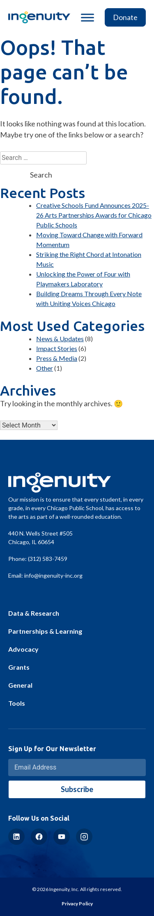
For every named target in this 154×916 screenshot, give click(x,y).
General (20, 685)
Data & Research (33, 613)
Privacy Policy (77, 903)
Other (44, 368)
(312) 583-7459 (47, 558)
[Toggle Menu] (87, 17)
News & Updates (60, 338)
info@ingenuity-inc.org (53, 575)
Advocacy (23, 649)
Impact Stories (56, 348)
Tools (16, 703)
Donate (125, 17)
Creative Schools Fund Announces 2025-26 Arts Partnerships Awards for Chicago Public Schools (94, 215)
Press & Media (56, 358)
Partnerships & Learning (45, 631)
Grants (19, 667)
